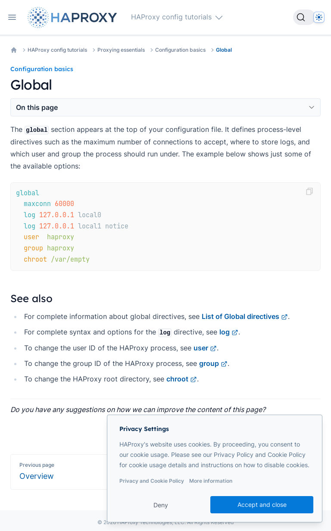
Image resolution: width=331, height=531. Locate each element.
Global (224, 50)
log (228, 332)
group (213, 363)
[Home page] (74, 17)
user (205, 348)
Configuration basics (180, 50)
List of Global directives (245, 316)
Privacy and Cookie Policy (151, 481)
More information (210, 481)
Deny (160, 505)
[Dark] (319, 17)
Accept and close (262, 504)
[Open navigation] (12, 17)
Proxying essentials (121, 50)
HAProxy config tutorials (57, 50)
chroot (181, 379)
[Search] (304, 17)
